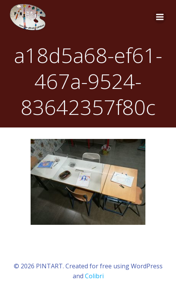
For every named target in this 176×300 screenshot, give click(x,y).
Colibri (94, 276)
